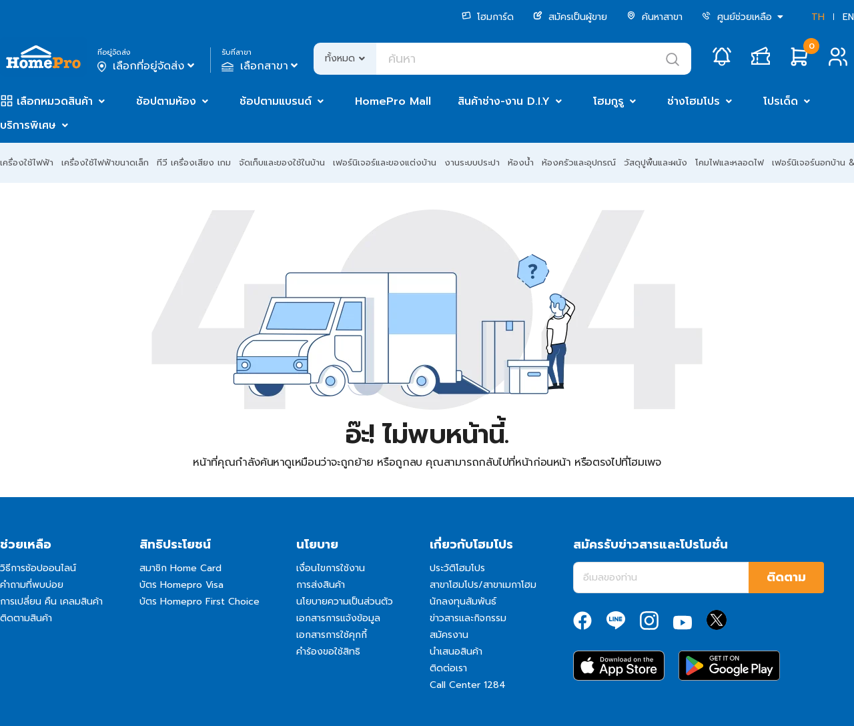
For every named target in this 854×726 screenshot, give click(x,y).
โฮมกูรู (608, 101)
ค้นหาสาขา (654, 17)
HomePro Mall (393, 101)
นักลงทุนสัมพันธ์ (463, 602)
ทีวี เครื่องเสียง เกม (194, 162)
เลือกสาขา (261, 66)
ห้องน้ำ (521, 162)
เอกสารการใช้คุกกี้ (331, 635)
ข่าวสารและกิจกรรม (468, 618)
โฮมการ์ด (488, 17)
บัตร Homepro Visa (181, 585)
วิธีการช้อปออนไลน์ (38, 568)
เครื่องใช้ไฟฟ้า (26, 162)
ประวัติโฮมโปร (457, 568)
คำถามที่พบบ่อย (31, 585)
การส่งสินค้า (320, 585)
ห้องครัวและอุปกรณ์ (579, 162)
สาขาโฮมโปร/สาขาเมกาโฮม (483, 585)
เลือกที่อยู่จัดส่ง (147, 66)
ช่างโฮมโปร (693, 101)
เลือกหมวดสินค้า (55, 101)
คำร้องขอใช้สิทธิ (328, 652)
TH (818, 17)
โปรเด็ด (780, 101)
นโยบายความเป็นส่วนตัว (344, 602)
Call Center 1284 (468, 685)
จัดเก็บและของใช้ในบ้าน (282, 162)
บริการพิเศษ (28, 125)
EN (848, 17)
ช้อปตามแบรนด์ (276, 101)
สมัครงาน (449, 635)
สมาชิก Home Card (180, 568)
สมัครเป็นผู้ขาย (570, 17)
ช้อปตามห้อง (166, 101)
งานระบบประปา (472, 162)
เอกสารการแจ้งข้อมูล (338, 618)
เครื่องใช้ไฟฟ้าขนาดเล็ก (105, 162)
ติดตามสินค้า (26, 618)
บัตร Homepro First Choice (199, 602)
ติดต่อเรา (448, 668)
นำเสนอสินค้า (456, 652)
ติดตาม (786, 577)
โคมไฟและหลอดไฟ (729, 162)
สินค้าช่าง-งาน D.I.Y (504, 101)
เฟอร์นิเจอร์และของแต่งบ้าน (384, 162)
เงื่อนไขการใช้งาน (330, 568)
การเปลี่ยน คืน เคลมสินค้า (51, 602)
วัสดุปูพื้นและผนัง (655, 162)
